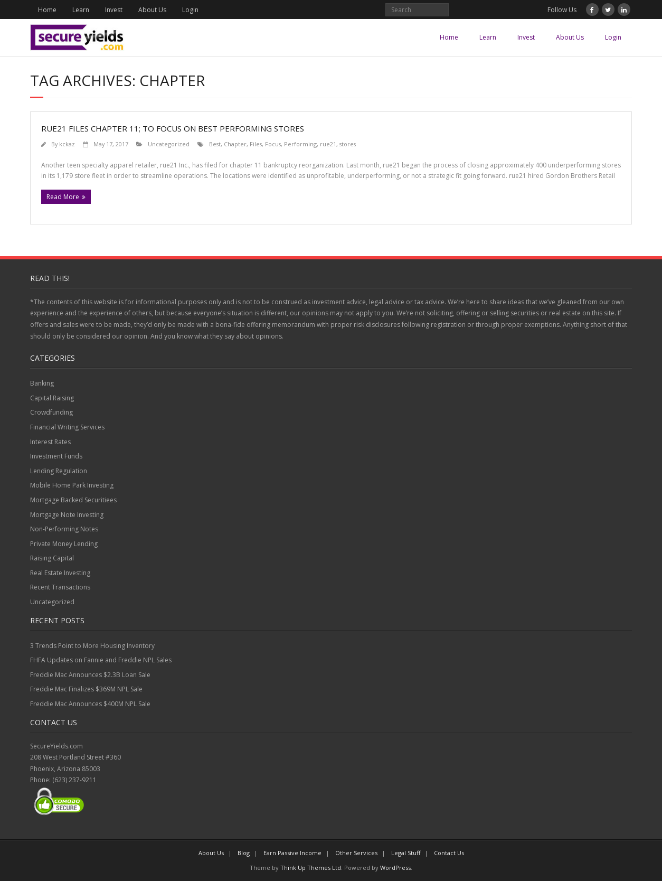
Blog (244, 853)
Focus (273, 144)
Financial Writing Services (67, 427)
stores (347, 144)
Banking (42, 383)
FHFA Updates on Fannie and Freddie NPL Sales (101, 659)
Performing (300, 144)
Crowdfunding (51, 412)
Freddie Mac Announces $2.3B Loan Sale (90, 674)
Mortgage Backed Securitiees (73, 499)
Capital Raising (52, 397)
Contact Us (449, 853)
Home (47, 9)
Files (256, 144)
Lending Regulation (58, 470)
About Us (152, 9)
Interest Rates (50, 441)
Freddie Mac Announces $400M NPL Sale (90, 703)
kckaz (67, 144)
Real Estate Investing (60, 572)
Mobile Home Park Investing (72, 485)
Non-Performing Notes (64, 528)
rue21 (328, 144)
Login (190, 9)
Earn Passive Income (292, 853)
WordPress (395, 867)
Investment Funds (56, 456)
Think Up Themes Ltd (310, 867)
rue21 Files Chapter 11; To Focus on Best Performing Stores (172, 128)
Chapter (235, 144)
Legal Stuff (405, 853)
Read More (62, 196)
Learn (80, 9)
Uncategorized (169, 144)
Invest (113, 9)
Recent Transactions (60, 587)
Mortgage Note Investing (66, 514)
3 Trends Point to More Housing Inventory (92, 645)
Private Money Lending (64, 543)
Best (215, 144)
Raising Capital (52, 558)
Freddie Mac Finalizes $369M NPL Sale (86, 689)
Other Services (356, 853)
